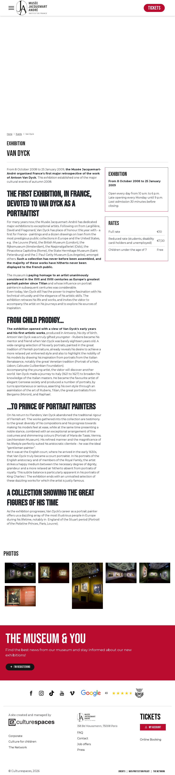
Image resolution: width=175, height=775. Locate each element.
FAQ (80, 732)
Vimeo (72, 693)
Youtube (62, 693)
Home (9, 134)
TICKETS (154, 8)
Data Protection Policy (139, 771)
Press (81, 749)
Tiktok (51, 693)
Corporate (15, 736)
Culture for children (22, 741)
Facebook (31, 693)
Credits (121, 771)
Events (19, 134)
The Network (18, 747)
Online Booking (150, 739)
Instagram (41, 693)
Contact (82, 738)
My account (155, 727)
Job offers (84, 744)
